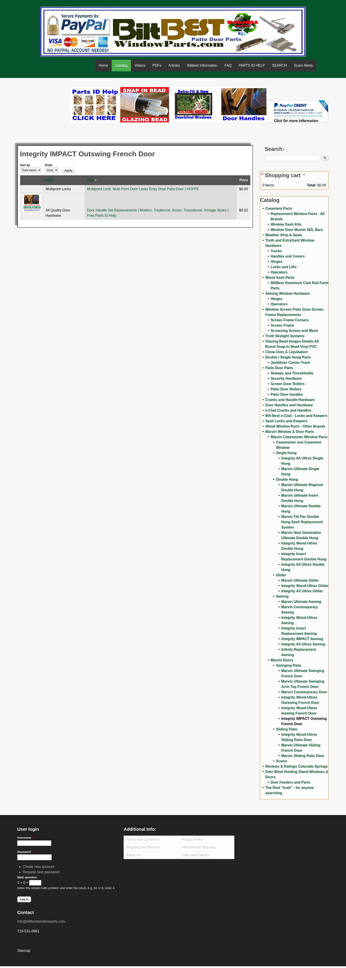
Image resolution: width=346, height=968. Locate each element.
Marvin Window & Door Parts (289, 432)
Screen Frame (282, 325)
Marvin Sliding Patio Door (303, 756)
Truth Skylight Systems (285, 336)
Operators (279, 272)
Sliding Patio (286, 729)
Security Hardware (286, 378)
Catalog (121, 65)
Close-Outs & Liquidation (286, 352)
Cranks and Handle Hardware (290, 400)
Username (25, 837)
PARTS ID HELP (252, 65)
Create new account (38, 867)
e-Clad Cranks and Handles (288, 410)
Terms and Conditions (143, 839)
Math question (28, 877)
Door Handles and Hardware (289, 405)
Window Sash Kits (286, 224)
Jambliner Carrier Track (290, 362)
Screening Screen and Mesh (294, 331)
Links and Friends (195, 855)
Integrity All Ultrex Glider (302, 591)
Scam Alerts (303, 65)
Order (48, 165)
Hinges (276, 261)
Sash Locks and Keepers (286, 421)
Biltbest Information (202, 65)
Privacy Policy (192, 839)
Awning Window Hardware (287, 293)
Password (25, 852)
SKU (49, 180)
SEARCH (279, 65)
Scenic (282, 761)
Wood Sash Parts (279, 277)
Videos (139, 65)
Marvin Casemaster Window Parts (299, 437)
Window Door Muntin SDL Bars (297, 230)
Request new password (41, 872)
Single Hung (286, 453)
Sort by (25, 165)
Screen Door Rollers (288, 384)
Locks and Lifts (284, 267)
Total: (311, 185)
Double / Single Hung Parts (288, 357)
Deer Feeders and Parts (290, 782)
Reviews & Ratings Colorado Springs (296, 766)
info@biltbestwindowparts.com (41, 921)
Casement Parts (278, 208)
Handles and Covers (288, 256)
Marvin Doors (282, 660)
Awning (282, 596)
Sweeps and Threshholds (292, 373)
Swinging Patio (288, 665)
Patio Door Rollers (286, 389)
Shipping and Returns (143, 847)
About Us (133, 855)
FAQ (227, 65)
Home (103, 65)
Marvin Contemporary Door (304, 692)
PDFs (156, 65)
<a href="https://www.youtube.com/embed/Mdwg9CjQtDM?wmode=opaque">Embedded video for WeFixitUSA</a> (43, 105)
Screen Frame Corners (290, 320)
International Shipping (198, 847)
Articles (174, 65)
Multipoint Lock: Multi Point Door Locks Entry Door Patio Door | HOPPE (143, 189)
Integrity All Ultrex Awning (303, 644)
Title (92, 180)
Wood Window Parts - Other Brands (295, 426)
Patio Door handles (287, 394)
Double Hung (287, 479)
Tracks (276, 251)
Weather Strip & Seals (283, 235)
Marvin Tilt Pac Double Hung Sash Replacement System (302, 522)
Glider (281, 575)
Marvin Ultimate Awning (301, 602)
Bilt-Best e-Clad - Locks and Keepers (296, 416)
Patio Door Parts (279, 368)
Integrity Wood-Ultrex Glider (305, 586)
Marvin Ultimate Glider (300, 580)
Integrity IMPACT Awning (302, 639)
